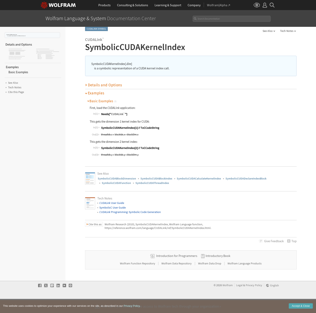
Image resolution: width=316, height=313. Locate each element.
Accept (301, 308)
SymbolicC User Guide (112, 207)
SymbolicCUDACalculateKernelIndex (199, 178)
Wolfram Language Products (245, 276)
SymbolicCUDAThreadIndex (152, 183)
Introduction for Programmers (177, 268)
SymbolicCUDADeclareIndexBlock (246, 178)
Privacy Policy (254, 298)
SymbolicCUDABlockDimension (117, 178)
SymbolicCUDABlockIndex (156, 178)
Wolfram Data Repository (176, 276)
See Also (268, 31)
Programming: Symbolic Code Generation (130, 212)
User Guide (111, 203)
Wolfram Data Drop (210, 276)
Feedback (274, 241)
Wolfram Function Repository (138, 276)
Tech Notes (286, 31)
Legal (239, 298)
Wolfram (227, 298)
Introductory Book (218, 268)
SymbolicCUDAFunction (116, 183)
